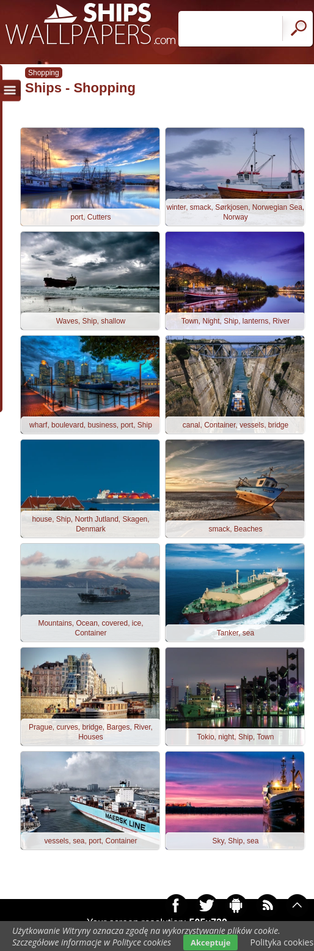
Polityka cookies (281, 942)
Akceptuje (210, 942)
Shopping (43, 72)
